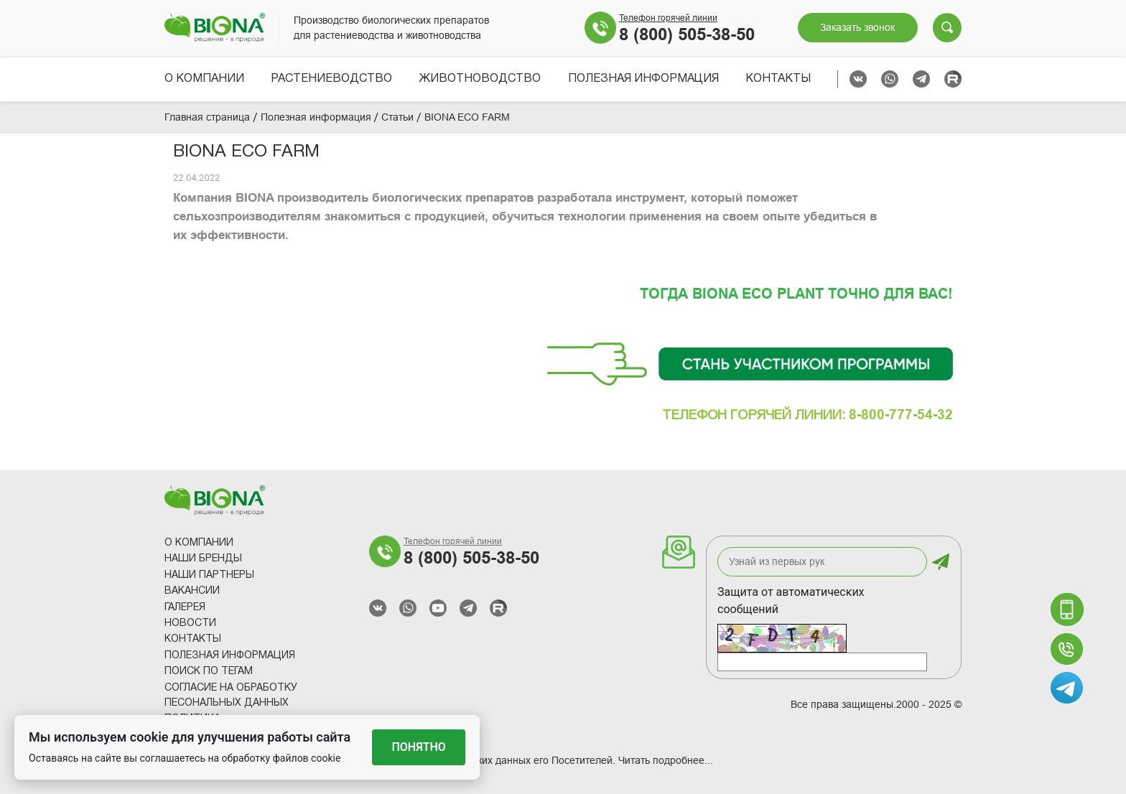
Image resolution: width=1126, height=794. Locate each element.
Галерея (184, 607)
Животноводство (480, 79)
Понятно (419, 747)
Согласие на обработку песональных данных (230, 695)
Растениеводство (331, 79)
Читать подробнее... (665, 760)
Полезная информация (643, 79)
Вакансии (192, 591)
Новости (190, 623)
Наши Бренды (203, 559)
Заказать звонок (857, 27)
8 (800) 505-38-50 (687, 34)
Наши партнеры (209, 575)
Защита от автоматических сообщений (791, 600)
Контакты (778, 79)
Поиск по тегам (208, 671)
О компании (204, 79)
